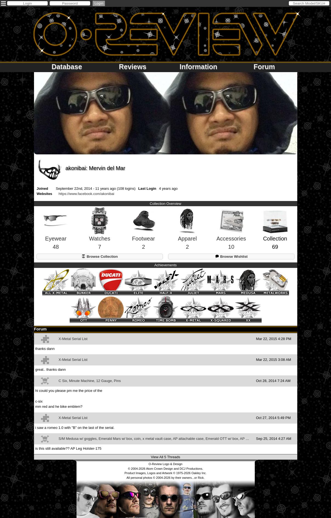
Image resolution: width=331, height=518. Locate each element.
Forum (264, 66)
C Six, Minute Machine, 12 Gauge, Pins (90, 381)
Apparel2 (187, 233)
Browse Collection (99, 256)
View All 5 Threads (165, 457)
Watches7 (99, 233)
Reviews (132, 66)
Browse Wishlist (231, 256)
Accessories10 (231, 234)
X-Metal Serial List (73, 339)
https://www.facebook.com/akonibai (86, 194)
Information (198, 66)
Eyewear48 (55, 234)
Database (67, 66)
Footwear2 (143, 234)
